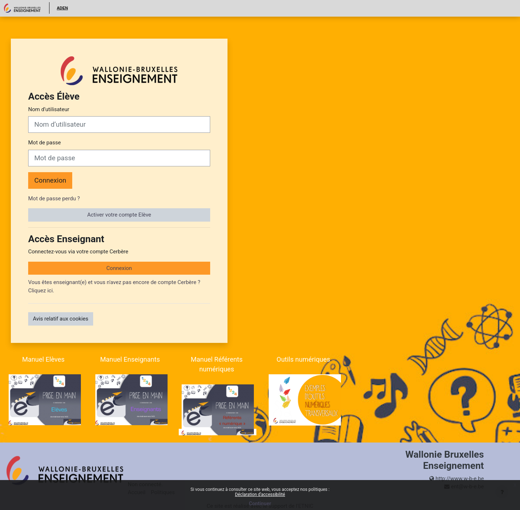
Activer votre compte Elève (119, 215)
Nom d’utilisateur (48, 109)
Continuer (260, 503)
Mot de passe (44, 142)
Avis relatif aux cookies (60, 318)
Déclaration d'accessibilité (260, 494)
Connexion (50, 180)
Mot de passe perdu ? (54, 198)
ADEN (62, 8)
